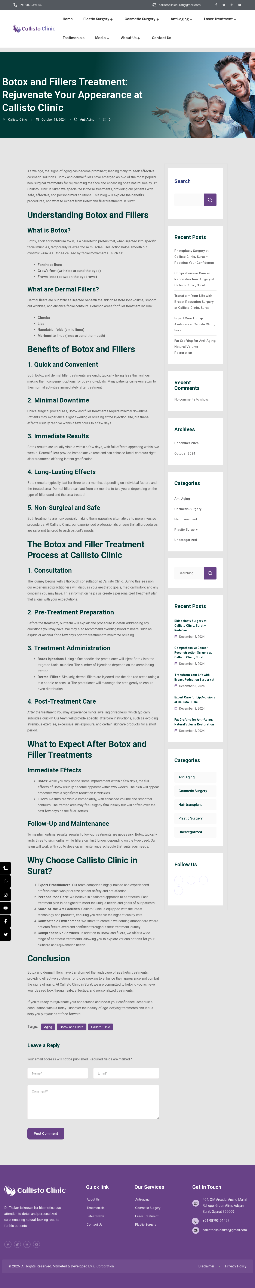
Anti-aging (182, 19)
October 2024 (184, 453)
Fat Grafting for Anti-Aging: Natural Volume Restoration (195, 347)
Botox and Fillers (71, 1027)
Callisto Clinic (100, 1027)
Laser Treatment (220, 19)
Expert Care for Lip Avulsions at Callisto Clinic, (194, 700)
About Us (131, 38)
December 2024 (186, 443)
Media (102, 38)
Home (68, 19)
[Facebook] (5, 921)
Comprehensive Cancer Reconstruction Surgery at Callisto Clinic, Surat (194, 279)
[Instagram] (5, 894)
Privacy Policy (235, 1266)
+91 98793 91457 (216, 1221)
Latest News (95, 1216)
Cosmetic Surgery (142, 19)
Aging (48, 1027)
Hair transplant (185, 519)
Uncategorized (185, 540)
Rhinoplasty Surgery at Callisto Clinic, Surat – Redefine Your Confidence (194, 257)
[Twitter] (5, 934)
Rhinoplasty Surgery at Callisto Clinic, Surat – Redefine (190, 625)
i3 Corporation (103, 1266)
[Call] (5, 868)
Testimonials (74, 38)
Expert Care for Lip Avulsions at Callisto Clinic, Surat (194, 324)
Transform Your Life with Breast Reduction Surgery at (194, 677)
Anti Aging (87, 120)
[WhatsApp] (5, 881)
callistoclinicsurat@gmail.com (180, 5)
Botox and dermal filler (52, 375)
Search (182, 181)
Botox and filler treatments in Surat (109, 201)
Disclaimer (206, 1266)
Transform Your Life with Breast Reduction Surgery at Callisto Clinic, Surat (193, 302)
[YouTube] (5, 908)
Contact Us (161, 38)
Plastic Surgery (98, 19)
